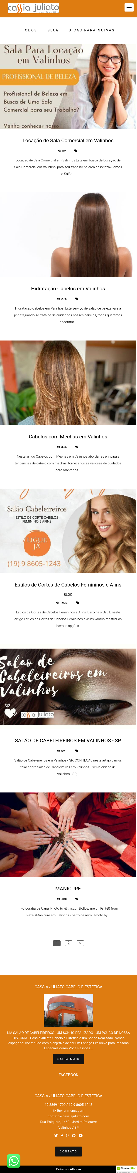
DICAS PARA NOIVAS (92, 30)
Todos (29, 30)
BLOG (53, 30)
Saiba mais (68, 1059)
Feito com (68, 1169)
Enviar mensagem (70, 1110)
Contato (68, 1151)
